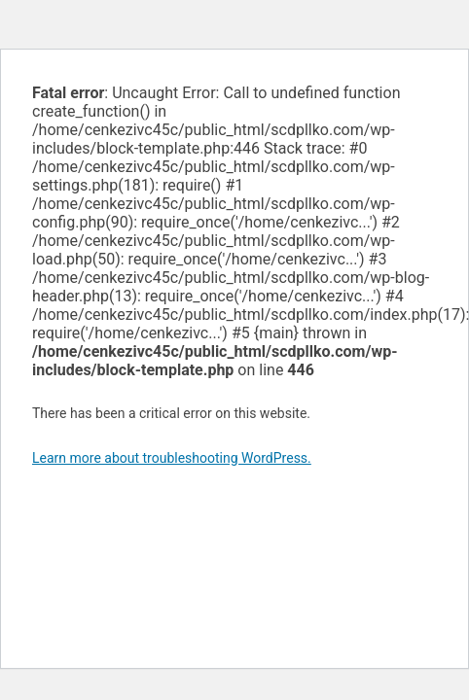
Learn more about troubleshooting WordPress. (171, 458)
